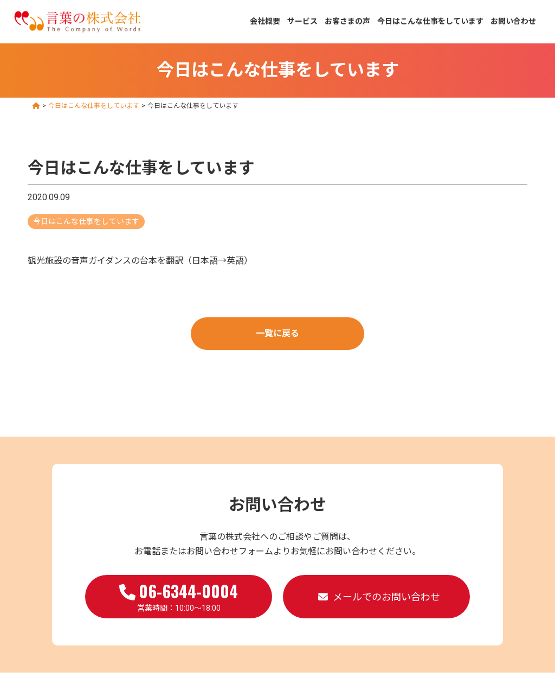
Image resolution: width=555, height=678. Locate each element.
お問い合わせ (513, 21)
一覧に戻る (277, 333)
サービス (302, 21)
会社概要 (265, 21)
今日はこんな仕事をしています (430, 21)
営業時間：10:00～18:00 (178, 595)
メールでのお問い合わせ (386, 597)
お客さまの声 (347, 21)
